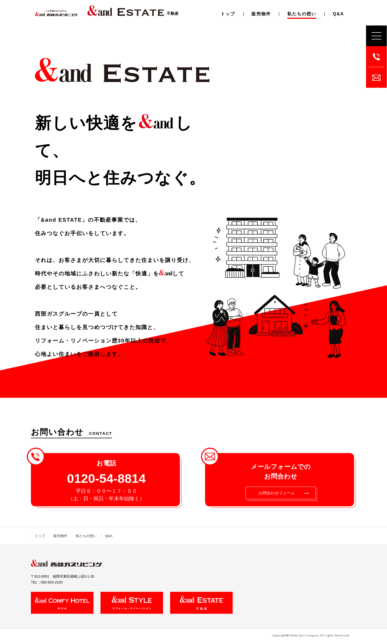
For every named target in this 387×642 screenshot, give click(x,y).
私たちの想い (301, 14)
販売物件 (261, 14)
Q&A (338, 14)
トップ (228, 14)
